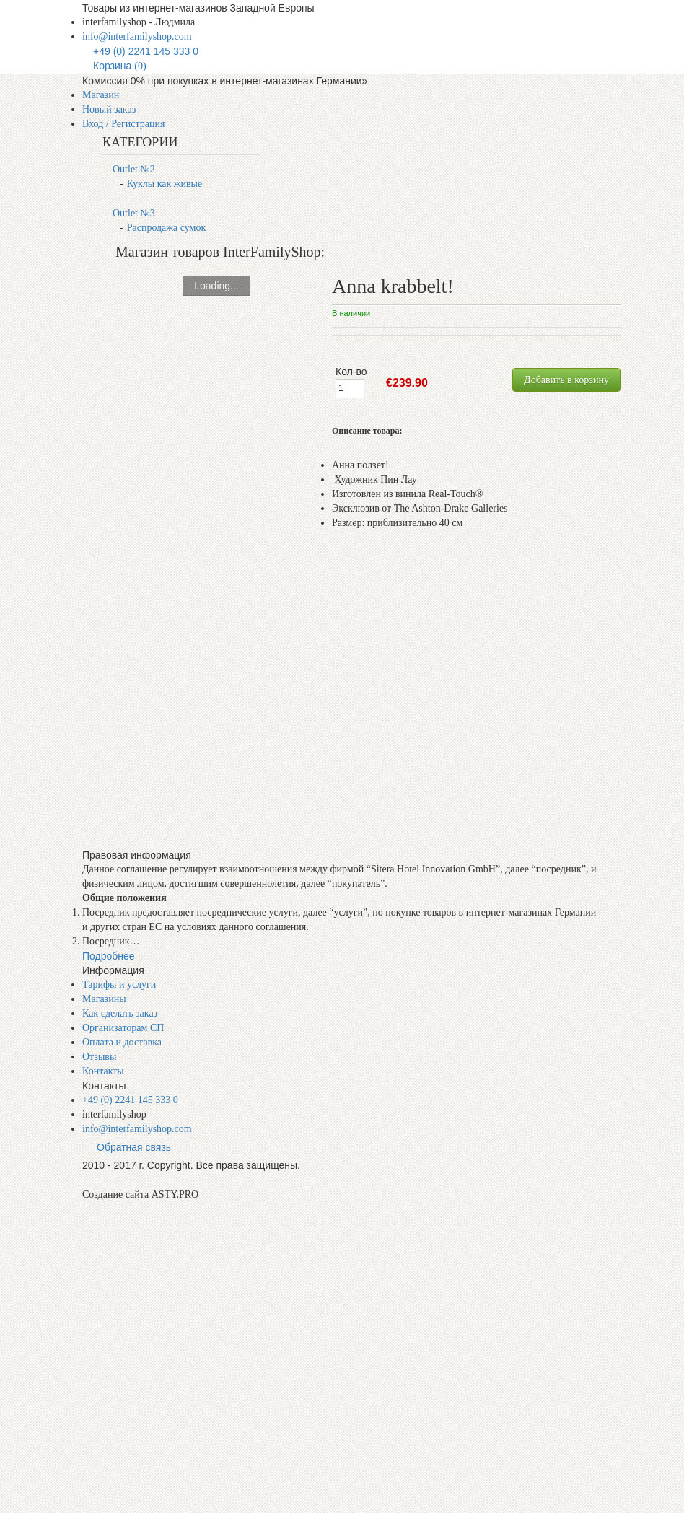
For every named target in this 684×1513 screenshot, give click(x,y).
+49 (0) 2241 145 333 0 (145, 51)
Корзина (119, 65)
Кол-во (351, 371)
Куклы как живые (164, 183)
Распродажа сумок (166, 227)
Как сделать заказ (119, 1013)
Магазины (104, 999)
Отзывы (99, 1056)
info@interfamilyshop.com (137, 36)
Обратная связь (134, 1147)
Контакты (103, 1071)
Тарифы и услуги (119, 984)
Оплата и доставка (122, 1042)
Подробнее (108, 956)
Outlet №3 (134, 213)
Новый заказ (109, 109)
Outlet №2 (134, 169)
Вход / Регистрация (123, 123)
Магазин (100, 94)
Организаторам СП (123, 1027)
